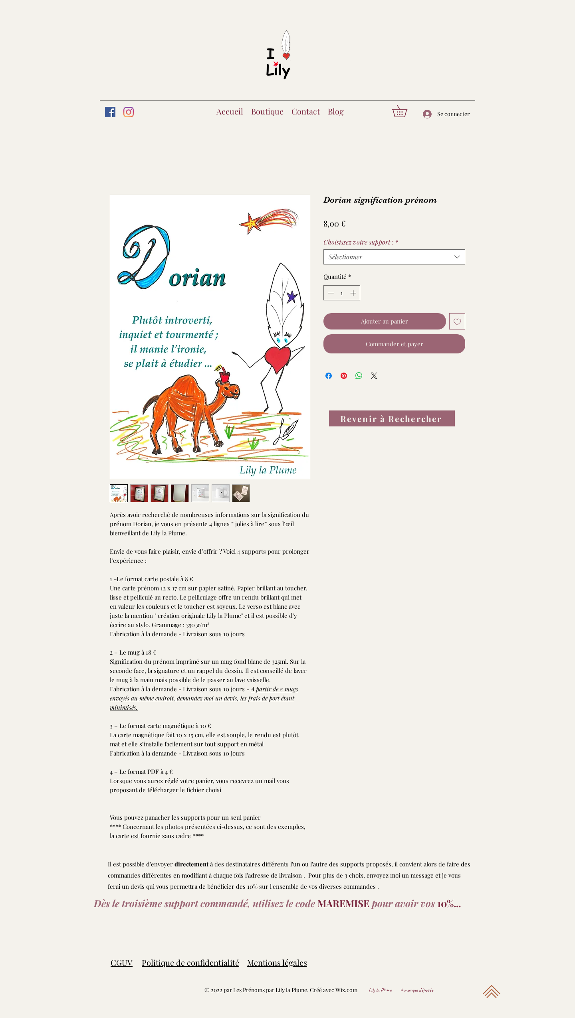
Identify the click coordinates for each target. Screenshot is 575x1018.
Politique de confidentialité (190, 962)
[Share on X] (374, 376)
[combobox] (394, 256)
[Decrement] (330, 293)
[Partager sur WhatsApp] (359, 376)
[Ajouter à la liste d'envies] (457, 321)
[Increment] (354, 293)
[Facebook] (110, 112)
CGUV (122, 962)
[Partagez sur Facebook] (328, 376)
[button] (405, 111)
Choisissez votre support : (360, 242)
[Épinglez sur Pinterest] (344, 376)
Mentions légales (277, 962)
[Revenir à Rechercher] (392, 418)
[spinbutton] (342, 293)
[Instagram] (128, 112)
